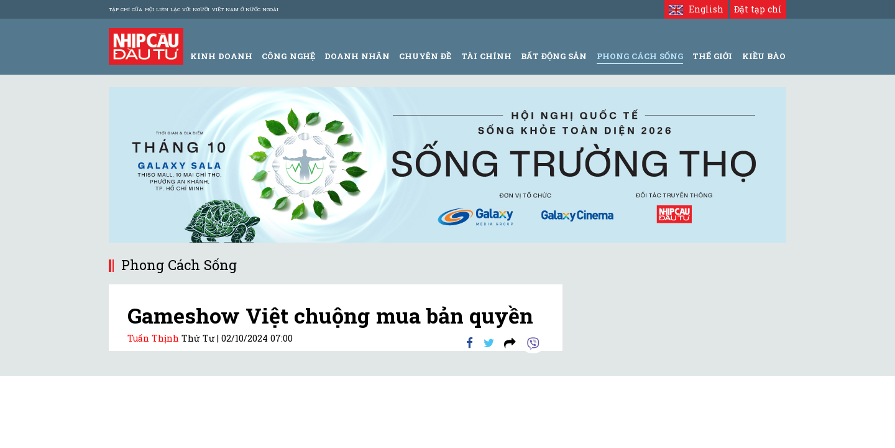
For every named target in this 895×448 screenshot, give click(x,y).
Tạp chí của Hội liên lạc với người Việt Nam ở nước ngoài (193, 9)
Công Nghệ (288, 56)
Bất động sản (554, 56)
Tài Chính (486, 56)
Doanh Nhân (357, 56)
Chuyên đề (425, 56)
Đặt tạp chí (758, 9)
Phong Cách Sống (640, 56)
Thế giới (712, 56)
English (696, 9)
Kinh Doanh (221, 56)
